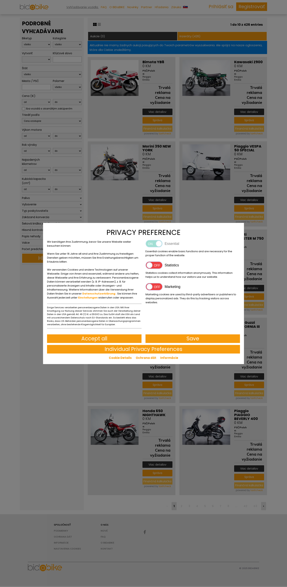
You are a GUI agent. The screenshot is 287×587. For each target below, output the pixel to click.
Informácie (169, 358)
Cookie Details (120, 358)
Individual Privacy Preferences (143, 349)
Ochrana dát (146, 358)
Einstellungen (88, 297)
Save (193, 338)
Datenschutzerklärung (99, 293)
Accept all (94, 338)
